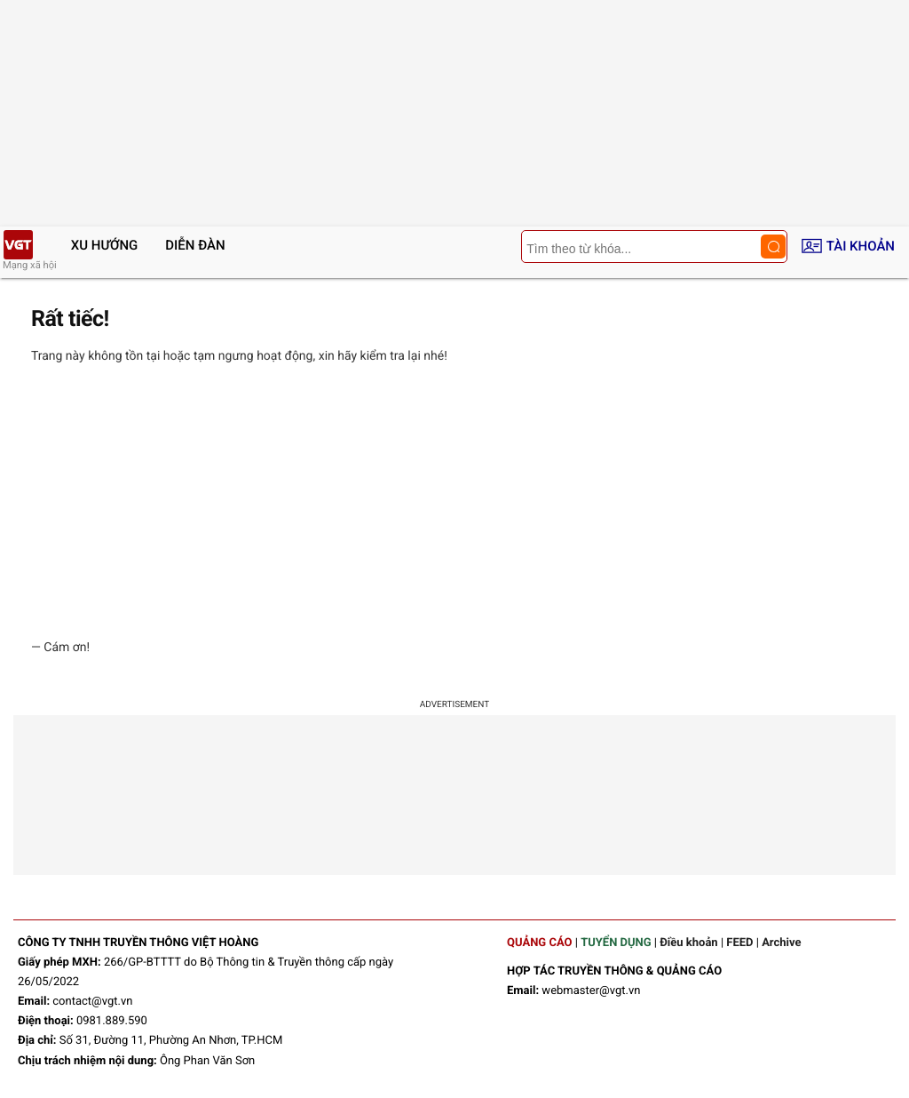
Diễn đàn (195, 245)
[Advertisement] (454, 502)
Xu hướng (104, 245)
